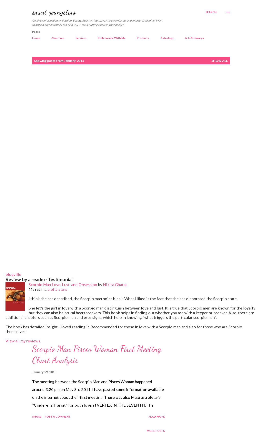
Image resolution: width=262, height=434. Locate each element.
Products (143, 38)
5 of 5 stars (57, 289)
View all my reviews (22, 340)
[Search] (211, 12)
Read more (156, 416)
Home (36, 38)
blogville (13, 274)
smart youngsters (54, 12)
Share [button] (36, 416)
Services (81, 38)
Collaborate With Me (112, 38)
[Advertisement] (131, 101)
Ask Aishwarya (194, 38)
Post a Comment (58, 416)
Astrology (167, 38)
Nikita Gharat (115, 284)
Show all (219, 60)
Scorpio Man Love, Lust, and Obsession (63, 284)
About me (57, 38)
